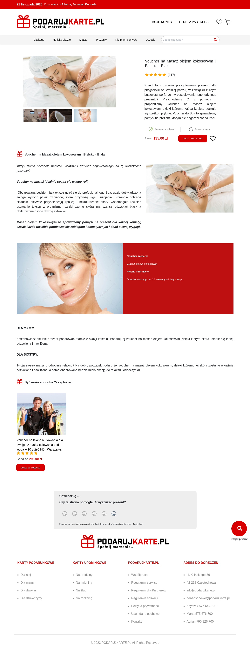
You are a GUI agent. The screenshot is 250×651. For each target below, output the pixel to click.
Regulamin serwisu (144, 582)
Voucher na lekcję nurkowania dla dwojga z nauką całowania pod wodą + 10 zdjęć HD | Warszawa (40, 444)
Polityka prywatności (145, 606)
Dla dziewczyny (31, 598)
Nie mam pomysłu (126, 39)
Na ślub (81, 590)
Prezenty (101, 39)
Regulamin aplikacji (144, 598)
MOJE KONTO (162, 22)
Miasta (83, 39)
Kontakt (136, 621)
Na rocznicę (84, 598)
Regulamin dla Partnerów (148, 590)
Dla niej (26, 574)
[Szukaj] (215, 40)
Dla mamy (28, 582)
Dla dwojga (28, 590)
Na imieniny (84, 582)
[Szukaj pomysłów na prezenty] (190, 39)
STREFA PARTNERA (193, 22)
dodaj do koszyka (192, 138)
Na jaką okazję (62, 39)
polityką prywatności (81, 524)
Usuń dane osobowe (145, 613)
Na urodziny (84, 574)
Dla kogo (38, 39)
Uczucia (150, 39)
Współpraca (139, 574)
